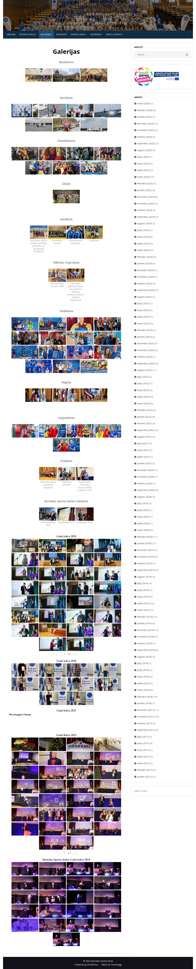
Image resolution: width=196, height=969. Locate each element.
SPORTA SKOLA (27, 34)
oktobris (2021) (144, 423)
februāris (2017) (145, 769)
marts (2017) (143, 763)
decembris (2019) (145, 550)
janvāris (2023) (144, 336)
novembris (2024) (146, 203)
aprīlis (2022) (143, 396)
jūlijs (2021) (143, 443)
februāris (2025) (145, 183)
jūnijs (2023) (143, 303)
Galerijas (45, 34)
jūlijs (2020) (143, 503)
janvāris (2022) (144, 416)
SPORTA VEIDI (78, 34)
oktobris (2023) (144, 283)
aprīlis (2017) (143, 756)
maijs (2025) (143, 163)
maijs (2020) (143, 516)
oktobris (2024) (144, 210)
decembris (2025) (145, 123)
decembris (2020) (145, 470)
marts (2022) (143, 403)
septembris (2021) (146, 430)
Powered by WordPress (86, 964)
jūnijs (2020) (143, 510)
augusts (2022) (144, 370)
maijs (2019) (143, 596)
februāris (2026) (145, 110)
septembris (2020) (146, 490)
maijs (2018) (143, 676)
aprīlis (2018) (143, 683)
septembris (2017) (146, 729)
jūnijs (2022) (143, 383)
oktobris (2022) (144, 356)
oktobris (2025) (144, 136)
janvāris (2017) (144, 776)
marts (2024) (143, 250)
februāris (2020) (145, 536)
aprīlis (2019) (143, 603)
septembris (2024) (146, 216)
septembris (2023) (146, 290)
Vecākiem (95, 34)
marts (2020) (143, 530)
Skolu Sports (114, 34)
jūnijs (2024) (143, 230)
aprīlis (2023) (143, 316)
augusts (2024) (144, 223)
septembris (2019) (146, 570)
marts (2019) (143, 610)
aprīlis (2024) (143, 243)
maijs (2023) (143, 310)
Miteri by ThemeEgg (111, 964)
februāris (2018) (145, 696)
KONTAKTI (61, 34)
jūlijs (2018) (143, 663)
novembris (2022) (146, 350)
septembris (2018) (146, 650)
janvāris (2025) (144, 190)
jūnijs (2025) (143, 156)
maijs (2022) (143, 390)
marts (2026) (143, 103)
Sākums (11, 34)
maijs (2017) (143, 750)
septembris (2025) (146, 143)
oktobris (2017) (144, 723)
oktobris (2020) (144, 483)
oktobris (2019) (144, 563)
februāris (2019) (145, 616)
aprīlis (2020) (143, 523)
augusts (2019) (144, 576)
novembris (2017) (146, 716)
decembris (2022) (145, 343)
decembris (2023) (145, 270)
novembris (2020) (146, 476)
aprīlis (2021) (143, 456)
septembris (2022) (146, 363)
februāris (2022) (145, 410)
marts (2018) (143, 689)
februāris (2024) (145, 256)
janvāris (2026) (144, 116)
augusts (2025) (144, 150)
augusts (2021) (144, 436)
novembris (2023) (146, 276)
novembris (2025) (146, 130)
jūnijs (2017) (143, 743)
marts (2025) (143, 176)
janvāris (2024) (144, 263)
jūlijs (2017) (143, 736)
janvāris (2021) (144, 463)
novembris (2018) (146, 636)
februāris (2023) (145, 330)
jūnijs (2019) (143, 590)
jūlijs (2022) (143, 376)
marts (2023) (143, 323)
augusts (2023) (144, 296)
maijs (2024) (143, 236)
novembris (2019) (146, 556)
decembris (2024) (145, 196)
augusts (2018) (144, 656)
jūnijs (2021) (143, 450)
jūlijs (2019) (143, 583)
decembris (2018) (145, 630)
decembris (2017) (145, 710)
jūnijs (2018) (143, 670)
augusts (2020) (144, 496)
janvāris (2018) (144, 703)
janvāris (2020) (144, 543)
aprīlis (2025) (143, 170)
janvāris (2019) (144, 623)
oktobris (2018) (144, 643)
